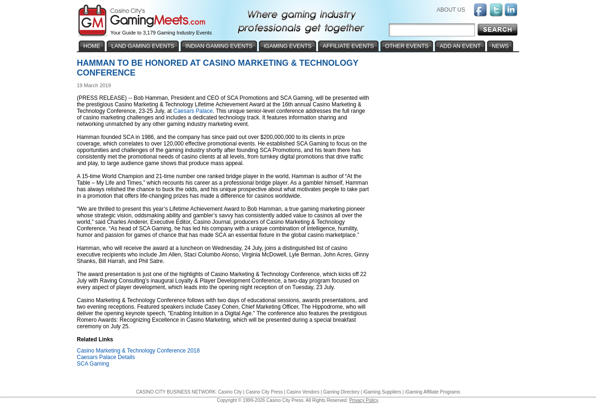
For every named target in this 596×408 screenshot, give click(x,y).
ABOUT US (451, 10)
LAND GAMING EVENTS (142, 46)
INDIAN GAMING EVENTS (218, 46)
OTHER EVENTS (406, 46)
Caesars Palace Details (106, 357)
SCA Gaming (93, 363)
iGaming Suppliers (382, 391)
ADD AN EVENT (460, 46)
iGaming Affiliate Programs (432, 391)
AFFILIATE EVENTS (348, 46)
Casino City (230, 391)
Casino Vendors (302, 391)
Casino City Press (264, 391)
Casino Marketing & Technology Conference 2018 (138, 350)
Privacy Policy (363, 400)
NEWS (500, 46)
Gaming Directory (341, 391)
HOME (91, 46)
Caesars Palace (193, 111)
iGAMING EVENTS (288, 46)
